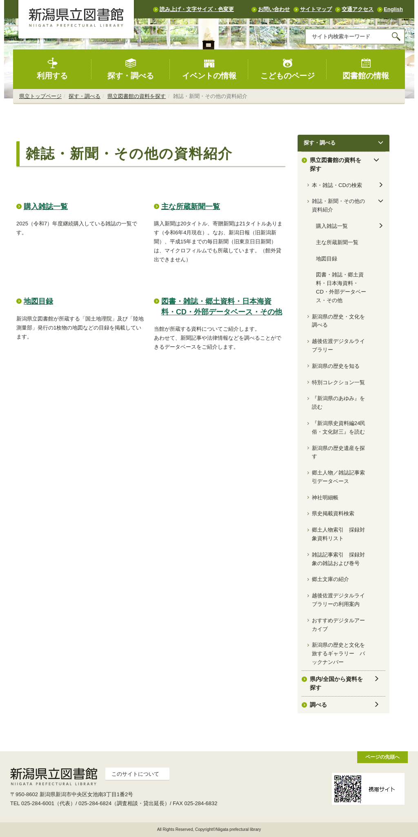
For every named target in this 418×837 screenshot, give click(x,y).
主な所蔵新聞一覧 (190, 207)
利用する (52, 69)
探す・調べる (130, 69)
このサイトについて (135, 774)
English (393, 9)
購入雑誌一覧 (46, 207)
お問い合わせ (274, 9)
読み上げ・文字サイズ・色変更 (197, 9)
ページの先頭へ (382, 756)
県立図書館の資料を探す (136, 96)
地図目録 (38, 301)
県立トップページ (40, 96)
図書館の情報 (365, 69)
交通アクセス (358, 9)
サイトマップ (316, 9)
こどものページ (287, 69)
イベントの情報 (209, 69)
